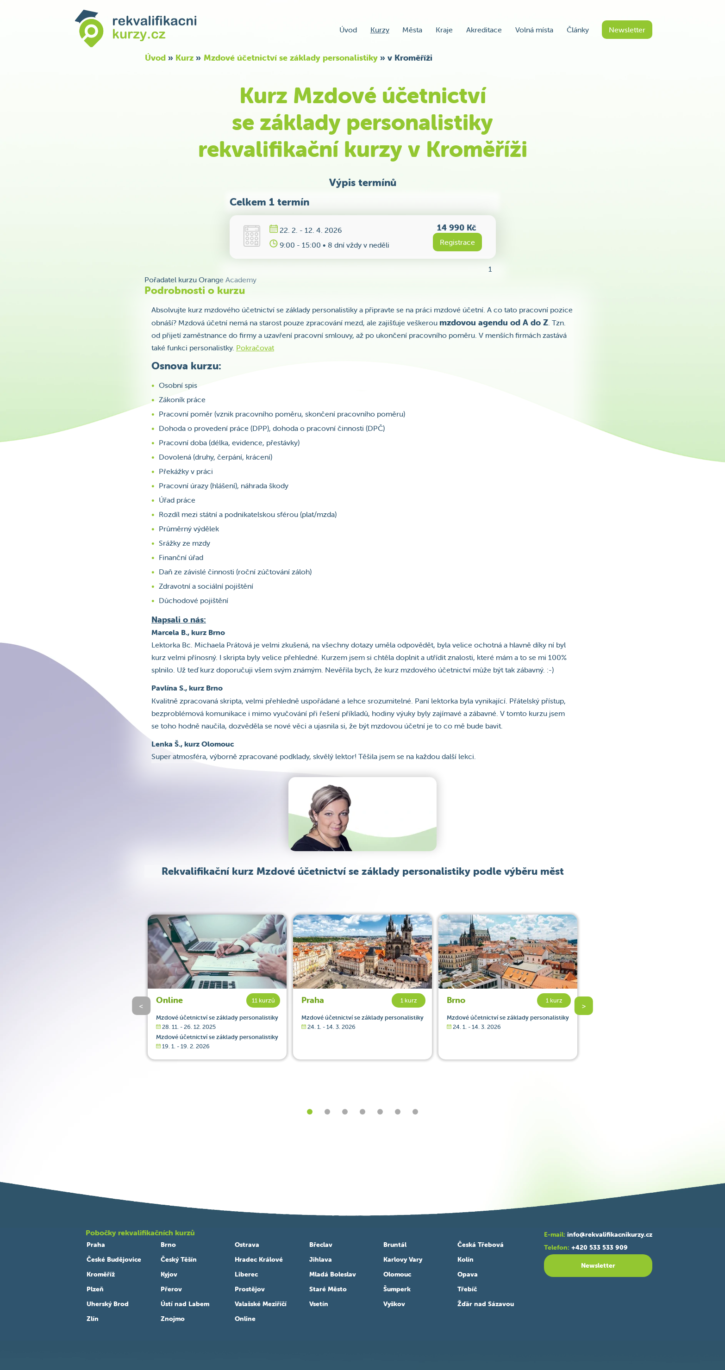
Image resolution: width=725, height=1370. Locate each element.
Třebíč (467, 1289)
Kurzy (379, 29)
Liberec (246, 1274)
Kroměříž (101, 1274)
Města (412, 29)
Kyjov (169, 1274)
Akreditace (484, 29)
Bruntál (394, 1244)
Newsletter (627, 29)
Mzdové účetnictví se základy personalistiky (291, 57)
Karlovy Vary (402, 1259)
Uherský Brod (108, 1304)
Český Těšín (179, 1259)
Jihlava (320, 1259)
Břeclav (320, 1244)
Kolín (465, 1259)
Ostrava (247, 1244)
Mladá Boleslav (332, 1274)
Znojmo (173, 1318)
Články (578, 29)
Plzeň (95, 1289)
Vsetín (318, 1304)
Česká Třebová (480, 1244)
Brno (456, 1000)
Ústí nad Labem (185, 1304)
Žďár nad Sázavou (485, 1304)
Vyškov (394, 1304)
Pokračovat (255, 347)
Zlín (93, 1318)
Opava (467, 1274)
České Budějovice (114, 1259)
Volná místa (534, 29)
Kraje (444, 29)
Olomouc (397, 1274)
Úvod (348, 29)
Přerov (171, 1289)
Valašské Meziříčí (261, 1304)
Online (169, 1000)
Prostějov (250, 1289)
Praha (312, 1000)
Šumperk (397, 1289)
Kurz (184, 57)
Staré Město (328, 1289)
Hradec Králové (259, 1259)
